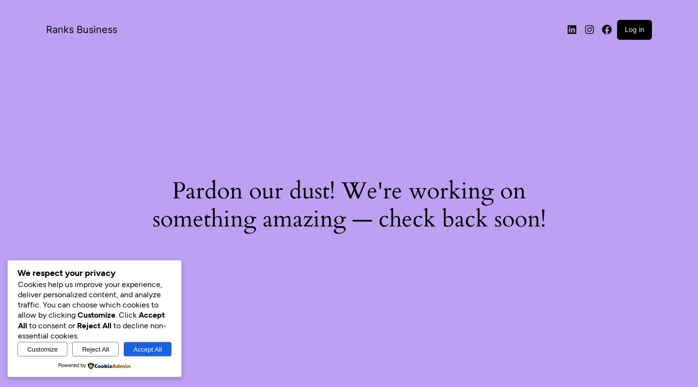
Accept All (147, 349)
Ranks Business (81, 29)
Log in (634, 29)
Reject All (95, 349)
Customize (42, 349)
